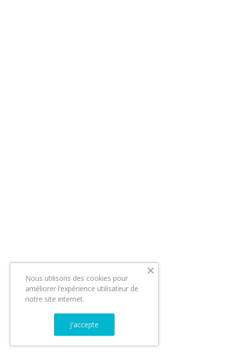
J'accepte (84, 324)
